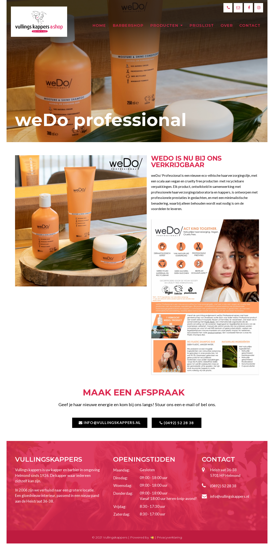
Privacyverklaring (169, 537)
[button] (109, 423)
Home (99, 25)
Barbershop (128, 25)
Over (227, 25)
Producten (166, 25)
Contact (249, 25)
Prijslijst (201, 25)
